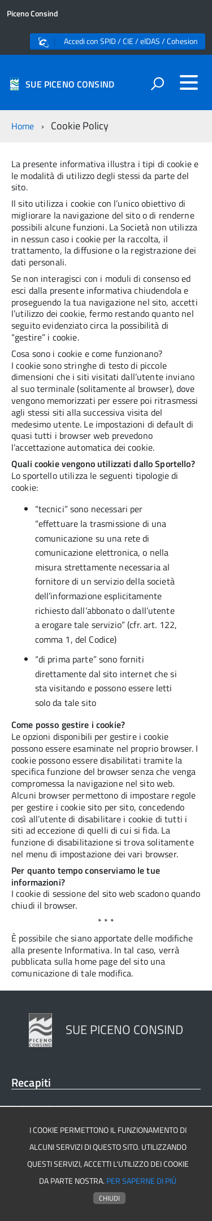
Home (22, 126)
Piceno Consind (32, 13)
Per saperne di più (141, 1181)
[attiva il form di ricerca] (157, 83)
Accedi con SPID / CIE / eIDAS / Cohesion (118, 41)
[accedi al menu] (189, 82)
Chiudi (109, 1198)
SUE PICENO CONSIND (69, 84)
